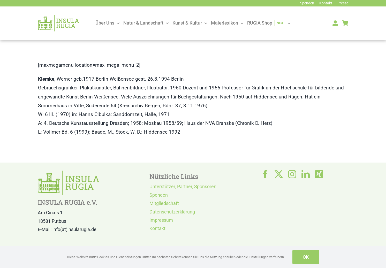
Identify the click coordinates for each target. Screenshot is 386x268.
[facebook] (265, 174)
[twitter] (279, 174)
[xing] (319, 174)
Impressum (161, 220)
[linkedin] (305, 174)
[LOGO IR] (58, 17)
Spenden (158, 195)
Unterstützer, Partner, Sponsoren (182, 186)
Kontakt (157, 228)
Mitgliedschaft (164, 203)
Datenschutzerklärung (172, 212)
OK (306, 257)
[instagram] (292, 174)
